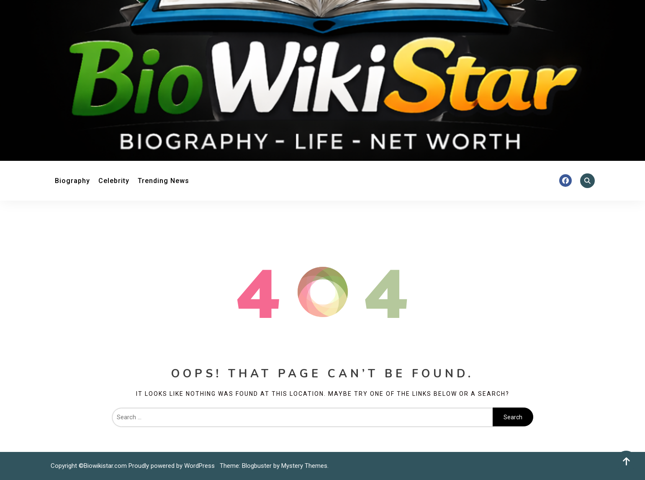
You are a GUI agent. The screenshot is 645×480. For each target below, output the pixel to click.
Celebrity (113, 181)
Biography (72, 181)
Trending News (163, 181)
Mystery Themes (304, 466)
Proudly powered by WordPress (172, 466)
